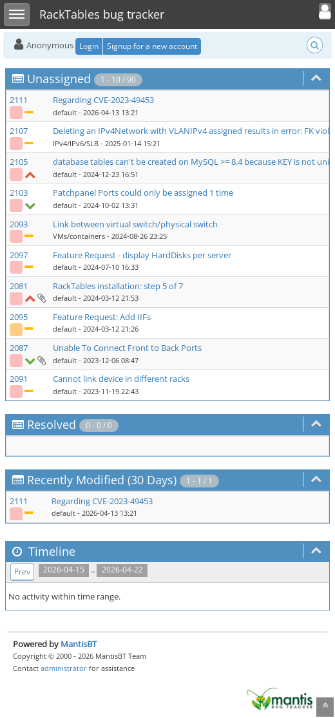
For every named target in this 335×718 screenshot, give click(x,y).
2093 (19, 224)
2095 (19, 317)
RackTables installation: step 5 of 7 (118, 286)
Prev (22, 571)
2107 (19, 131)
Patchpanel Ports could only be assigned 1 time (143, 192)
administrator (64, 668)
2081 (19, 286)
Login (89, 46)
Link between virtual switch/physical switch (135, 224)
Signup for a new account (152, 46)
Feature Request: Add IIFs (102, 317)
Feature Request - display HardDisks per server (142, 255)
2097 (19, 255)
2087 (19, 348)
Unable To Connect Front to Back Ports (127, 348)
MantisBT (79, 644)
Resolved (51, 424)
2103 (19, 192)
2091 (19, 378)
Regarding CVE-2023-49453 (103, 100)
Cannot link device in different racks (121, 378)
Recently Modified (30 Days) (102, 479)
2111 (19, 100)
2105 (19, 161)
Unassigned (59, 78)
